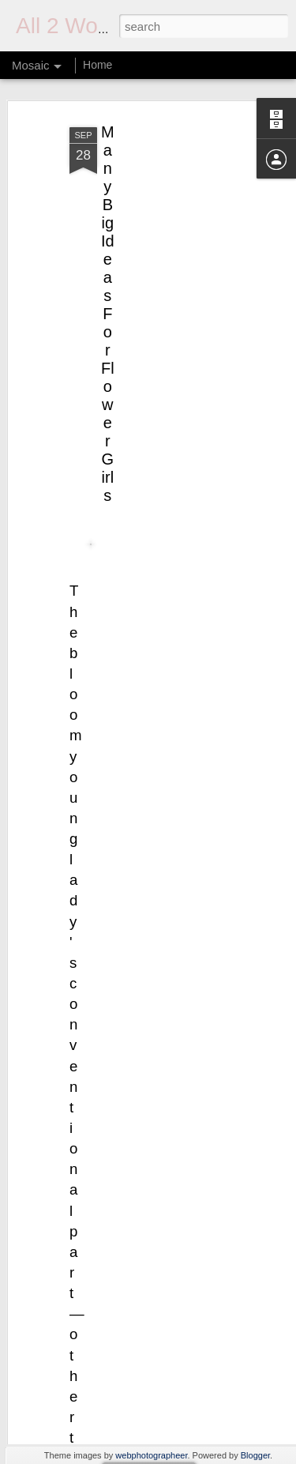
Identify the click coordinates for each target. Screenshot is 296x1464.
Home (97, 64)
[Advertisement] (160, 205)
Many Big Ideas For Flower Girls (107, 293)
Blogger (255, 1455)
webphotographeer (151, 1455)
